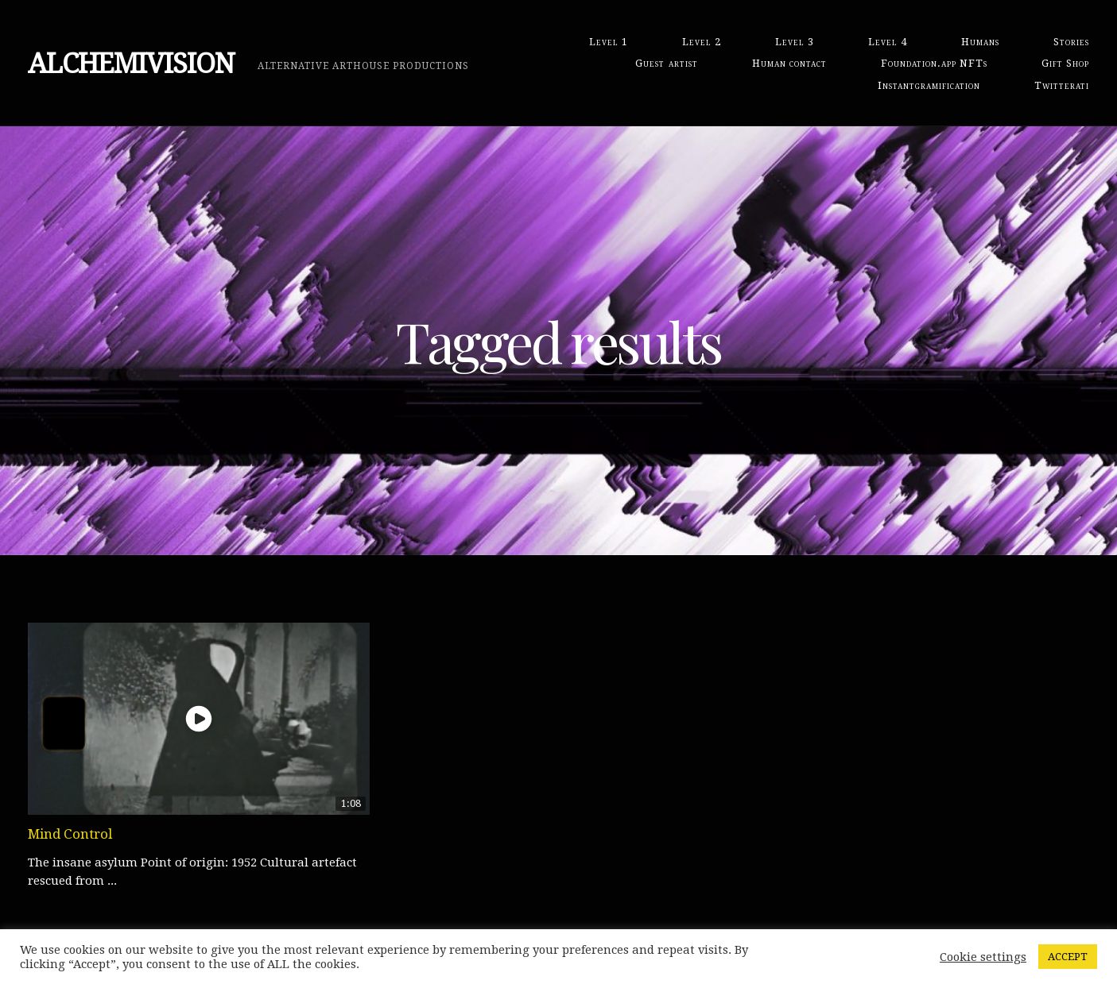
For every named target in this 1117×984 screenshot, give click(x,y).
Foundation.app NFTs (934, 63)
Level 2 (701, 42)
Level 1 (608, 42)
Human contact (789, 63)
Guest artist (666, 63)
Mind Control (70, 834)
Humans (980, 42)
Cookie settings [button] (983, 957)
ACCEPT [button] (1068, 957)
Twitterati (1061, 85)
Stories (1071, 42)
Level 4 (887, 42)
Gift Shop (1065, 63)
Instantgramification (929, 85)
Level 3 (794, 42)
